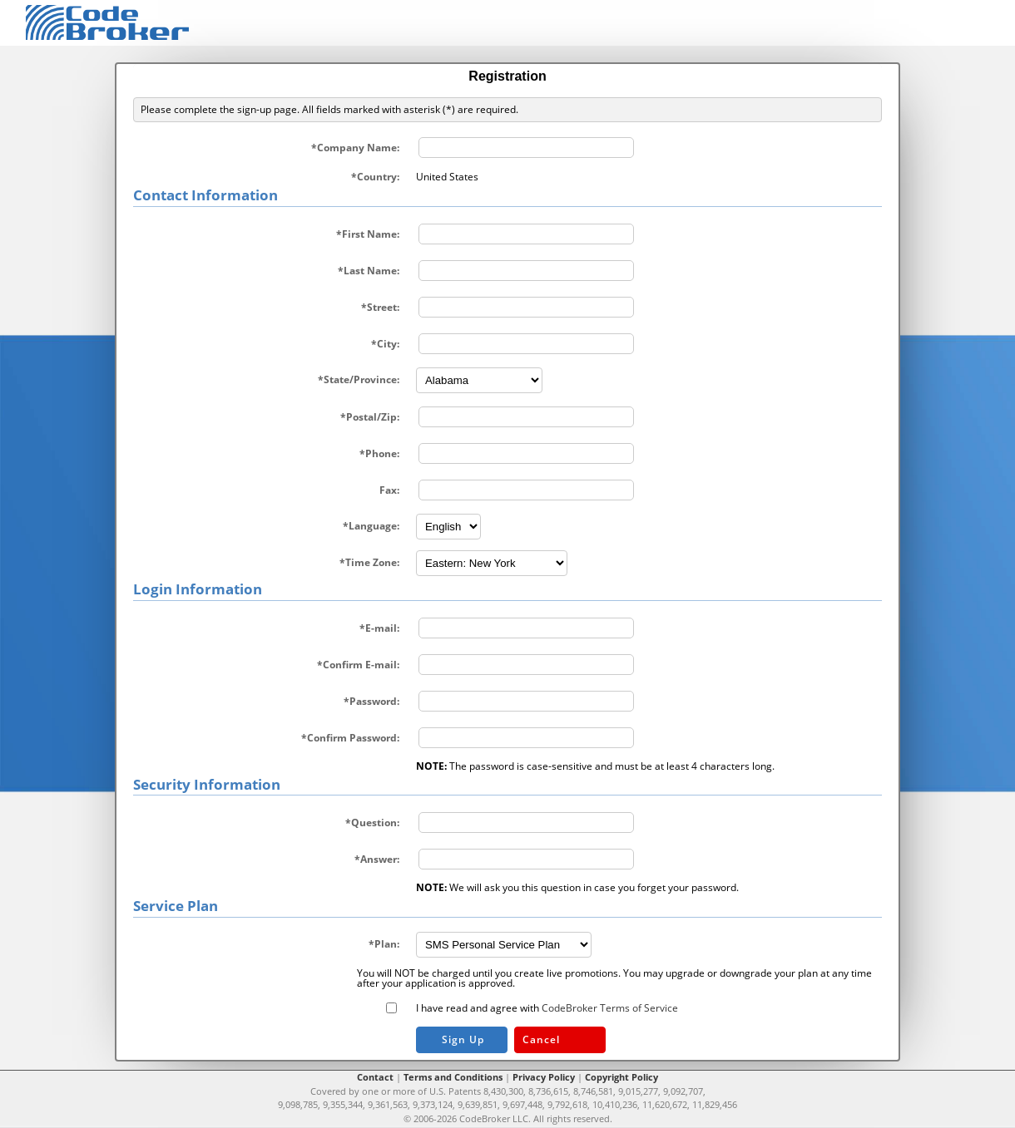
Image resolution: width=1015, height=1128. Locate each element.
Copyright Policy (621, 1077)
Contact (375, 1077)
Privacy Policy (543, 1077)
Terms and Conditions (453, 1077)
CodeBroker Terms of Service (610, 1008)
